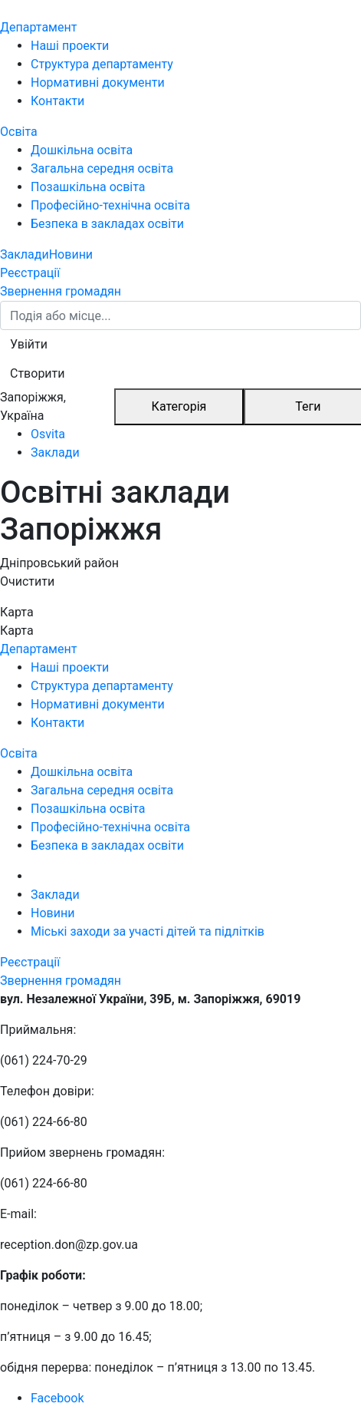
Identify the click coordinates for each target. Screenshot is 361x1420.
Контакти (57, 101)
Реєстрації (30, 273)
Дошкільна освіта (82, 150)
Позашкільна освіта (88, 187)
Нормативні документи (98, 82)
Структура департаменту (102, 64)
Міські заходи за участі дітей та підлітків (147, 931)
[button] (28, 344)
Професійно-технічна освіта (110, 205)
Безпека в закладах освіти (107, 223)
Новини (71, 254)
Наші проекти (70, 45)
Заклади (24, 254)
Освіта (19, 131)
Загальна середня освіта (102, 168)
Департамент (38, 27)
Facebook (57, 1398)
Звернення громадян (60, 291)
